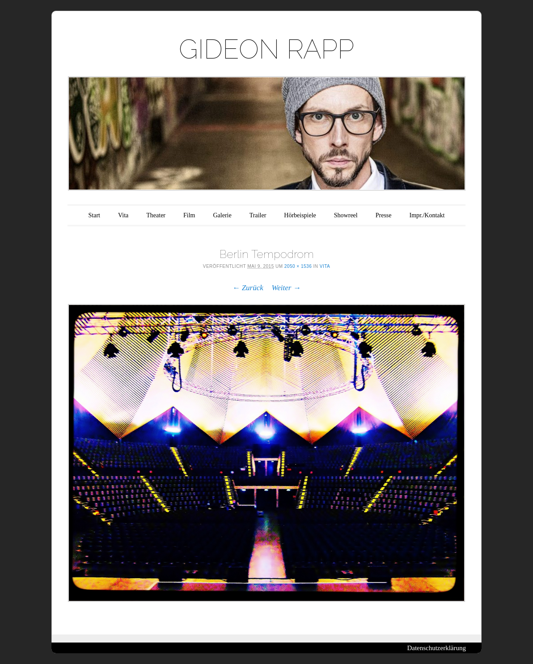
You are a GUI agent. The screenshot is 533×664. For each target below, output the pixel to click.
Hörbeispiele (300, 215)
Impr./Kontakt (427, 215)
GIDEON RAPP (266, 49)
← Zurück (247, 287)
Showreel (346, 215)
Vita (123, 215)
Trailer (258, 215)
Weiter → (286, 287)
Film (189, 215)
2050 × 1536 (298, 266)
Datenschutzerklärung (436, 647)
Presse (384, 215)
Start (94, 215)
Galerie (222, 215)
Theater (155, 215)
